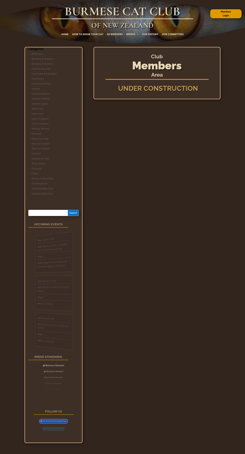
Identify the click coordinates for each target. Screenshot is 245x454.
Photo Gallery (39, 163)
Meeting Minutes (40, 128)
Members (37, 133)
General (36, 88)
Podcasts (36, 168)
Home (65, 34)
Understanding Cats (42, 188)
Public (35, 173)
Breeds (130, 34)
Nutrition (36, 153)
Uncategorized (39, 183)
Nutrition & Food (40, 158)
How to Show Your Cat (87, 34)
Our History (150, 34)
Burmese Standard (54, 365)
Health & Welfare (41, 94)
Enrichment (38, 78)
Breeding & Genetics (42, 59)
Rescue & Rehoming (42, 178)
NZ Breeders (115, 34)
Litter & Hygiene (40, 118)
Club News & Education (44, 73)
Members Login (226, 13)
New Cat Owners (41, 143)
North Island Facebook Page (54, 421)
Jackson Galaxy (40, 103)
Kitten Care (37, 108)
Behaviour (37, 53)
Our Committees (173, 34)
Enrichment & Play (41, 83)
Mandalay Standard (54, 371)
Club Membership (41, 69)
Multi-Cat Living (40, 138)
